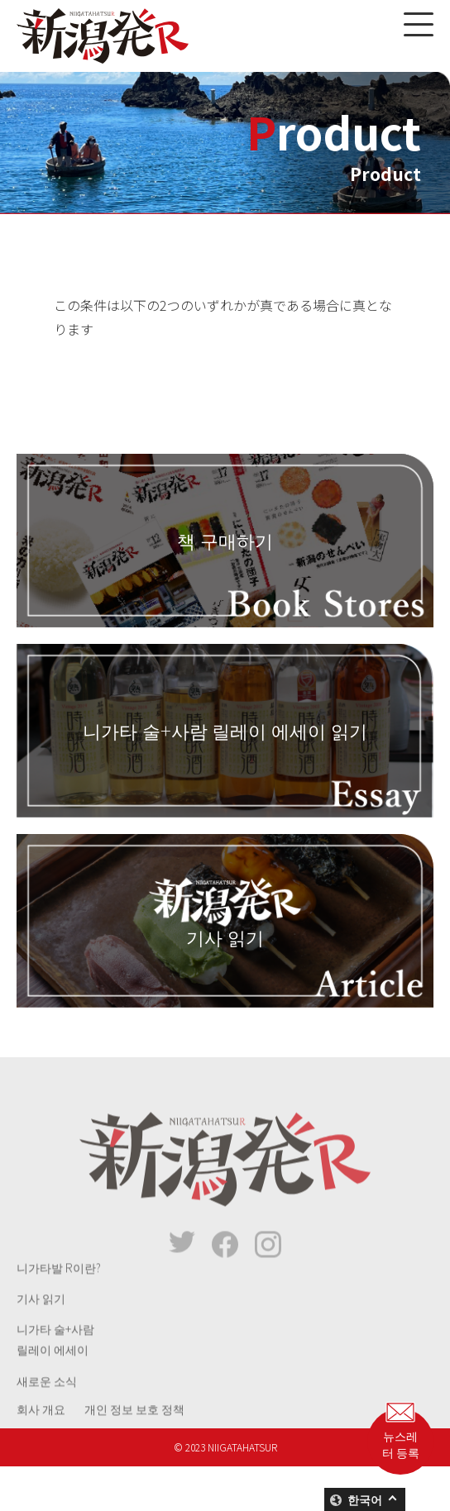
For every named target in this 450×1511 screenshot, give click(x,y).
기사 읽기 (41, 1314)
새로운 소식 (47, 1396)
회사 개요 (41, 1425)
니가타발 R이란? (59, 1283)
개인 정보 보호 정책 (134, 1425)
